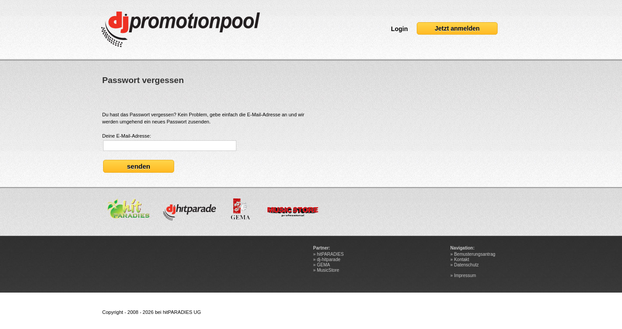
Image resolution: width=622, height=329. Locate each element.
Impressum (465, 275)
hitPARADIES (330, 254)
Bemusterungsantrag (474, 254)
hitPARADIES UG (182, 312)
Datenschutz (466, 264)
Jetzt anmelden (457, 28)
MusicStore (328, 270)
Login (399, 28)
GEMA (323, 264)
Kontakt (461, 259)
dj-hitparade (328, 259)
